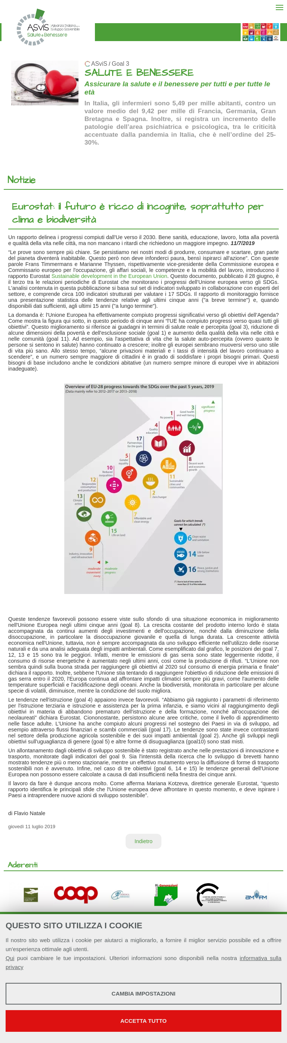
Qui (10, 958)
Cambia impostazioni (144, 993)
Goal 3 (120, 64)
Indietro (143, 841)
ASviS (99, 64)
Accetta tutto (143, 1021)
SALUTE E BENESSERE (139, 73)
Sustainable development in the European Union (109, 276)
